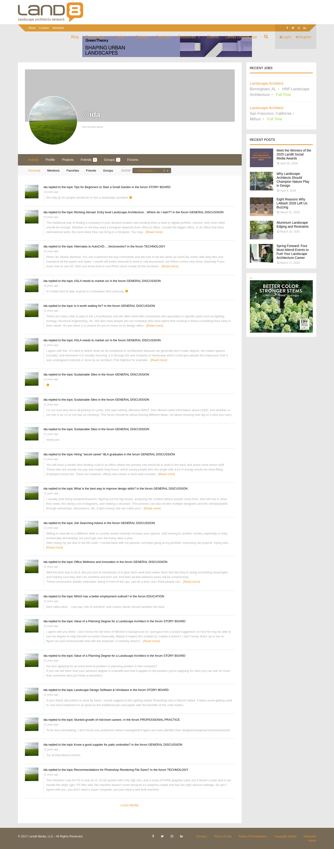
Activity (33, 160)
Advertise (58, 28)
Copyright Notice (285, 836)
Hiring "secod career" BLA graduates (98, 454)
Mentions (53, 170)
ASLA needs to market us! (91, 281)
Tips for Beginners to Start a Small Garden (102, 187)
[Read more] (154, 232)
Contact (44, 28)
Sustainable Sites (85, 374)
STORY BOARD (160, 187)
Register (304, 37)
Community (95, 37)
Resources (187, 37)
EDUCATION (155, 596)
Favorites (73, 170)
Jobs (120, 37)
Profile (50, 160)
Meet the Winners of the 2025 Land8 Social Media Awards (294, 154)
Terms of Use (223, 836)
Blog (75, 37)
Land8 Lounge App (241, 37)
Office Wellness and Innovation (95, 562)
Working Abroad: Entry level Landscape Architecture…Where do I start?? (123, 212)
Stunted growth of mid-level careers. (98, 719)
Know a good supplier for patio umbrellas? (102, 744)
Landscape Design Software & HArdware (101, 690)
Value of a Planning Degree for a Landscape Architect (110, 621)
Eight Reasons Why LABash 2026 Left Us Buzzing (292, 203)
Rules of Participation (252, 836)
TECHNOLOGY (154, 246)
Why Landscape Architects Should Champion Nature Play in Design (293, 179)
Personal (34, 170)
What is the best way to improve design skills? (105, 488)
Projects (142, 37)
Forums (132, 160)
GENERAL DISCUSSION (206, 212)
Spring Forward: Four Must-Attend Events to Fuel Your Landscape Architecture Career (293, 252)
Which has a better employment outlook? (101, 596)
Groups (112, 160)
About (32, 28)
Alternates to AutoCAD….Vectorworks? (100, 246)
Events (213, 37)
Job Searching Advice (88, 523)
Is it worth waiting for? (88, 306)
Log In (285, 37)
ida (46, 187)
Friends (89, 160)
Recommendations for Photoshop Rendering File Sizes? (111, 769)
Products (163, 37)
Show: (126, 170)
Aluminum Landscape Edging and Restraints (293, 224)
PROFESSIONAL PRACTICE (160, 719)
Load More (130, 805)
